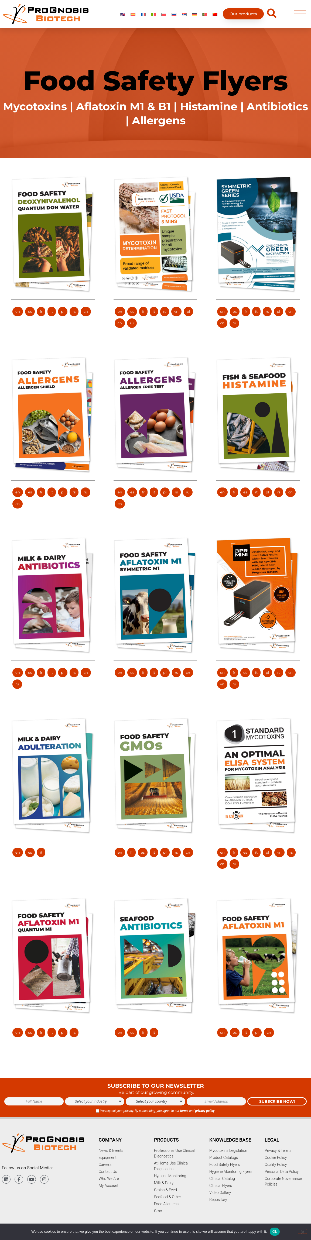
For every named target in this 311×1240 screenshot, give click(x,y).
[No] (302, 1231)
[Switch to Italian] (153, 14)
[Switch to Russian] (174, 14)
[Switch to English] (123, 14)
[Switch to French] (143, 14)
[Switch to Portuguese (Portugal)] (205, 14)
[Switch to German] (194, 14)
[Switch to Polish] (164, 14)
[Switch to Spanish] (133, 14)
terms (184, 1111)
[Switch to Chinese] (215, 14)
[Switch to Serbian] (184, 14)
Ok (274, 1231)
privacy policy (204, 1111)
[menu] (300, 14)
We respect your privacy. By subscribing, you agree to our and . (157, 1111)
